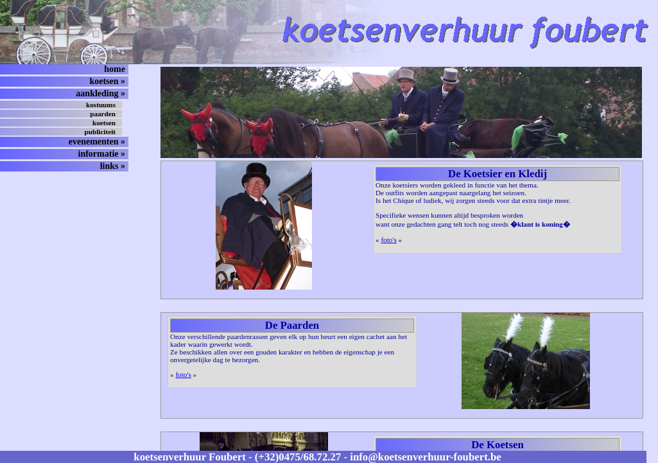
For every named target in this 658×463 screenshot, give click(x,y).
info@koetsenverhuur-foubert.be (425, 457)
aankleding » (100, 93)
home (114, 69)
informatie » (101, 154)
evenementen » (97, 141)
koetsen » (107, 81)
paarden (103, 114)
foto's (388, 239)
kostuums (101, 105)
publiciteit (100, 131)
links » (112, 166)
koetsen (104, 123)
